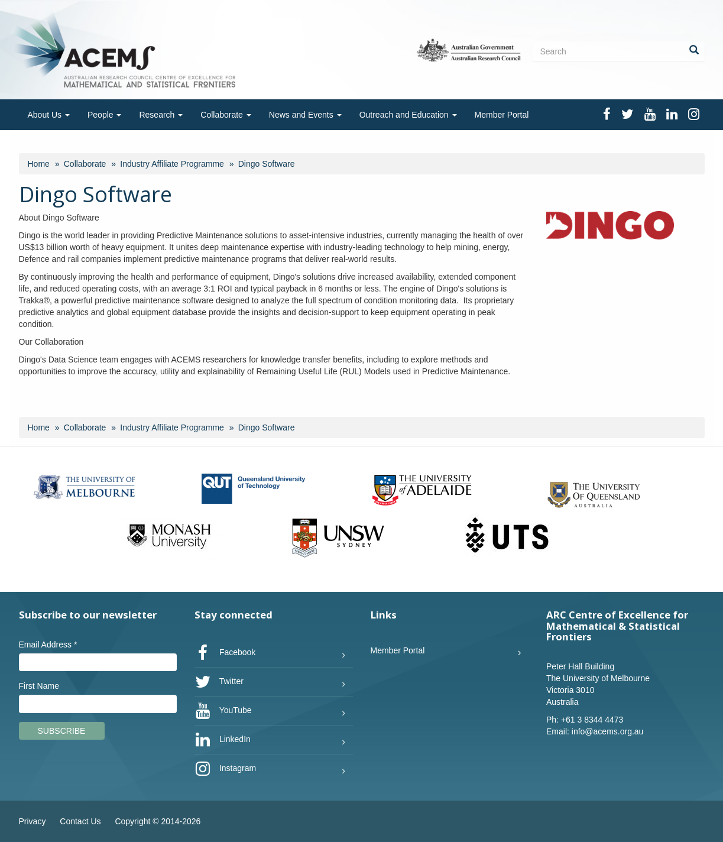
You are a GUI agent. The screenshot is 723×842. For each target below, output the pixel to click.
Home (39, 164)
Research (161, 114)
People (104, 114)
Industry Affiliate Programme (172, 164)
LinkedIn (222, 739)
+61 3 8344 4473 (592, 719)
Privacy (32, 821)
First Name (39, 686)
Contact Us (80, 821)
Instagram (225, 768)
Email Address (48, 644)
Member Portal (502, 114)
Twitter (219, 681)
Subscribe (62, 731)
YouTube (223, 710)
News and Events (305, 114)
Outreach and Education (408, 114)
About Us (49, 114)
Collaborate (225, 114)
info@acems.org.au (608, 731)
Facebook (224, 653)
